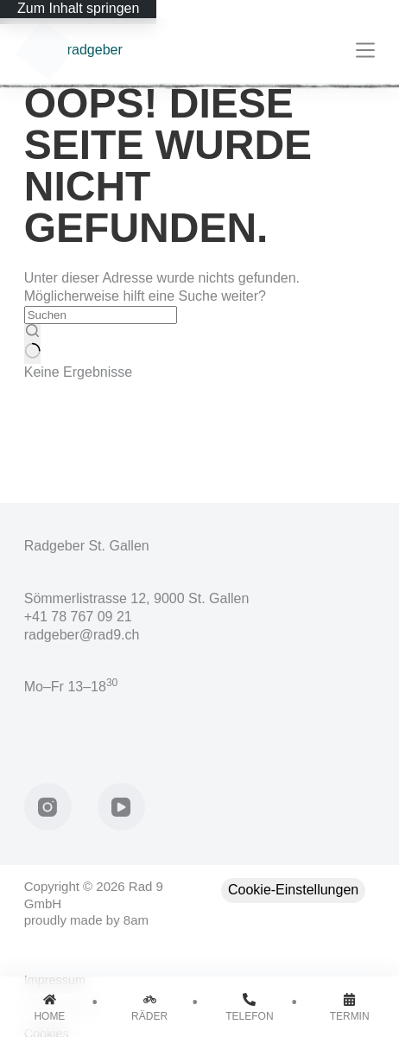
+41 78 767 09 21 (78, 616)
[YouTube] (121, 806)
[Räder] (149, 1007)
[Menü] (365, 50)
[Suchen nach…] (100, 315)
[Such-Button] (32, 344)
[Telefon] (250, 1007)
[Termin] (349, 1007)
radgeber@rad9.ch (82, 634)
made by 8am (109, 920)
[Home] (49, 1007)
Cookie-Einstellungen (293, 889)
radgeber (95, 49)
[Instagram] (48, 806)
